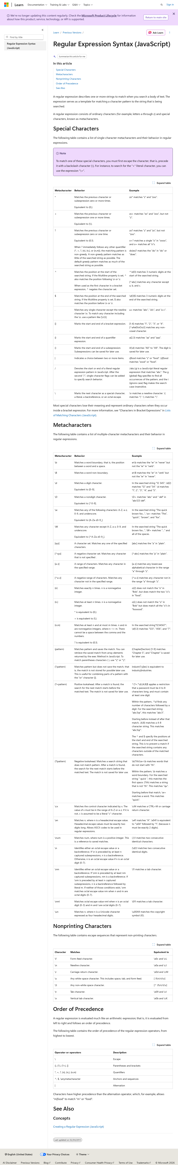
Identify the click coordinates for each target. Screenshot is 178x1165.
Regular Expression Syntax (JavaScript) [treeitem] (21, 46)
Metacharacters (64, 74)
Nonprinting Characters (68, 78)
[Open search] (161, 5)
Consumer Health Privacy (98, 1162)
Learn (56, 32)
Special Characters (66, 69)
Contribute (61, 1162)
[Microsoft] (6, 4)
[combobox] (23, 37)
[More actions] (170, 32)
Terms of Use (125, 1162)
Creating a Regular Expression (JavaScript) (78, 1126)
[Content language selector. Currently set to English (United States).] (19, 1154)
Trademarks (143, 1162)
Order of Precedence (67, 83)
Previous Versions (72, 32)
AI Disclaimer (10, 1162)
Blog (46, 1162)
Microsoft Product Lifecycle (99, 15)
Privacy (74, 1162)
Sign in (170, 4)
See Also (60, 88)
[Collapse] (42, 30)
